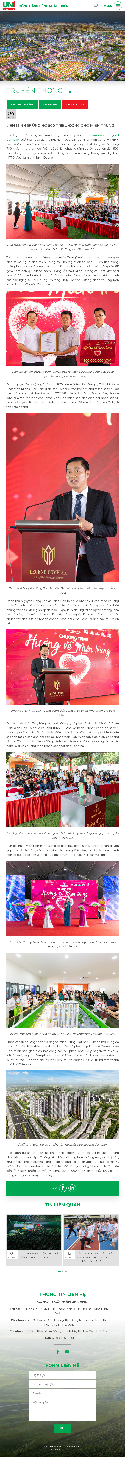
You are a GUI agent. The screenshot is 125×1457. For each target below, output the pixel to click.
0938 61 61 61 (65, 1338)
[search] (95, 5)
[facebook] (63, 1189)
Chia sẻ (52, 1188)
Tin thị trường (22, 104)
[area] (62, 1409)
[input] (62, 1375)
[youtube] (67, 1351)
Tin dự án (49, 104)
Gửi (62, 1428)
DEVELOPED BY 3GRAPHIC (62, 1450)
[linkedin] (73, 1189)
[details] (34, 1240)
